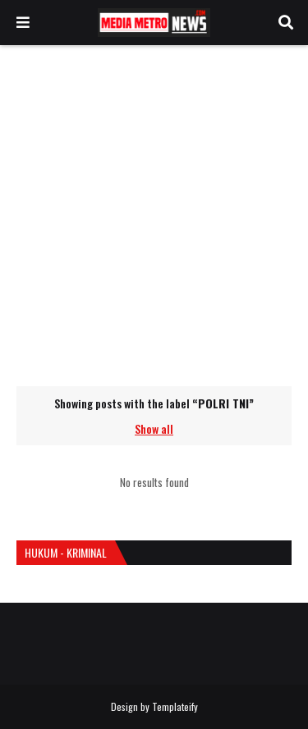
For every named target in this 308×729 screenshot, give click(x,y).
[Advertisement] (154, 215)
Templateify (175, 706)
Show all (154, 428)
